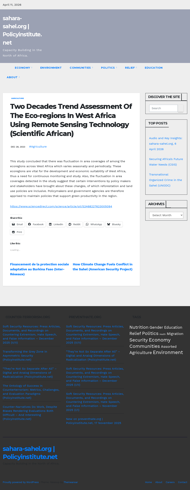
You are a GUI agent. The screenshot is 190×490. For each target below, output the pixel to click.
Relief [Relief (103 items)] (135, 333)
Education (154, 67)
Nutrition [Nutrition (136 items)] (138, 327)
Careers (170, 482)
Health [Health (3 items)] (162, 334)
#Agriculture (38, 146)
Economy (23, 67)
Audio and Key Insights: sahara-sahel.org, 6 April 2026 (165, 143)
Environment (51, 67)
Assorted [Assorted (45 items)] (169, 346)
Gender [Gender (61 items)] (156, 327)
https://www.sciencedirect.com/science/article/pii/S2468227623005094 (61, 206)
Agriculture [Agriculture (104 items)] (140, 352)
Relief (130, 67)
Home (148, 482)
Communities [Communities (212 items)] (144, 346)
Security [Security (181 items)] (138, 340)
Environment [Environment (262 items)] (168, 352)
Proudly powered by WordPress (21, 482)
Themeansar (71, 482)
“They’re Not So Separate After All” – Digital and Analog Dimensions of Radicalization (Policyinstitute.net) (30, 372)
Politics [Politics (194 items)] (150, 333)
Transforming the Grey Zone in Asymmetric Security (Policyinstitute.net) (25, 355)
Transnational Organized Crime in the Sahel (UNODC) (165, 180)
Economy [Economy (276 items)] (160, 340)
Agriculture (17, 98)
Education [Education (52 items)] (173, 327)
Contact (182, 482)
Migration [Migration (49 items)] (175, 333)
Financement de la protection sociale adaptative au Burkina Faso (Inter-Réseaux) (39, 269)
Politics (108, 67)
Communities (81, 67)
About (12, 77)
